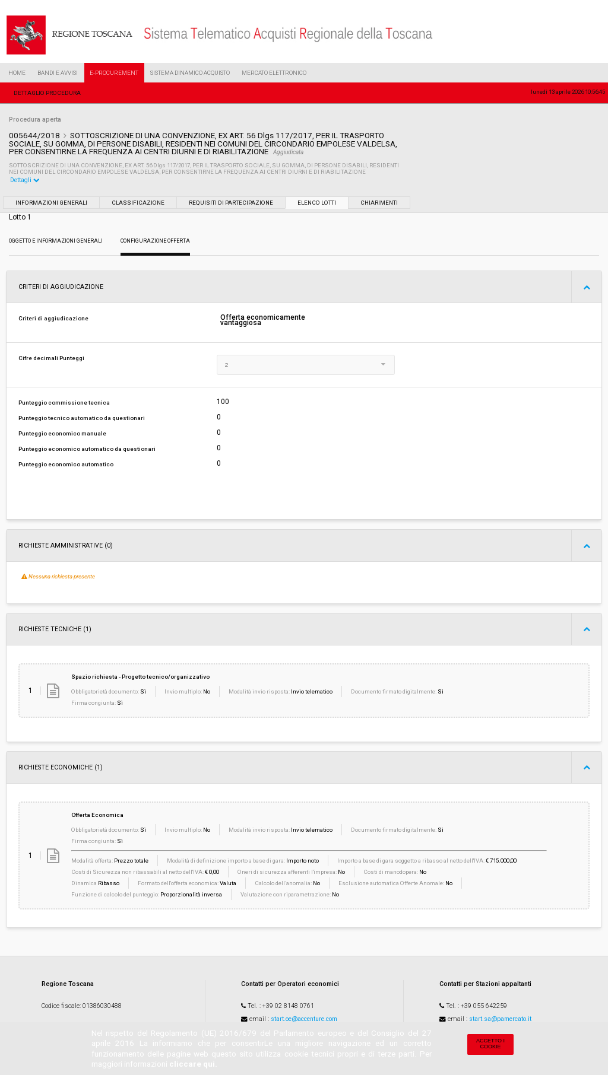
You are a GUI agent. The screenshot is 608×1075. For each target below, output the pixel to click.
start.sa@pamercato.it (500, 1019)
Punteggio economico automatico (65, 464)
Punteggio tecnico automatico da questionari (81, 418)
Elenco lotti (316, 202)
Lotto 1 (20, 217)
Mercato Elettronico (274, 72)
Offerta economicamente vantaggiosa (262, 320)
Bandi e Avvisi (57, 72)
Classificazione (138, 202)
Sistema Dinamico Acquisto (190, 72)
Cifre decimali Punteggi (51, 358)
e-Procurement (114, 72)
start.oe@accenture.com (304, 1019)
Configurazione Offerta (155, 241)
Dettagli (25, 180)
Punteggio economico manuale (62, 433)
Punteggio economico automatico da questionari (87, 449)
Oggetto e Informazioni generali (56, 241)
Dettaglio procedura (47, 93)
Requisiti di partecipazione (231, 202)
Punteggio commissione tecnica (64, 402)
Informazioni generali (51, 202)
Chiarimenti (379, 202)
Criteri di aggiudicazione (53, 318)
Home (17, 72)
